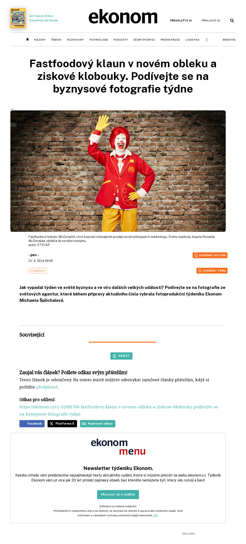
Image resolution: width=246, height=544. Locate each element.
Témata (56, 39)
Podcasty (121, 39)
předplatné (47, 387)
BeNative (229, 39)
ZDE (155, 515)
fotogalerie (37, 270)
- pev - (33, 255)
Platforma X (65, 423)
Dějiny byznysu (144, 39)
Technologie (98, 39)
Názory (40, 39)
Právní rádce (170, 39)
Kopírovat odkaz (100, 423)
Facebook (34, 423)
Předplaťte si (181, 20)
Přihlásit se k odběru (118, 494)
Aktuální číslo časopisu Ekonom (34, 18)
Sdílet (124, 356)
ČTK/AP (43, 245)
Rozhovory (75, 39)
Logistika (192, 39)
